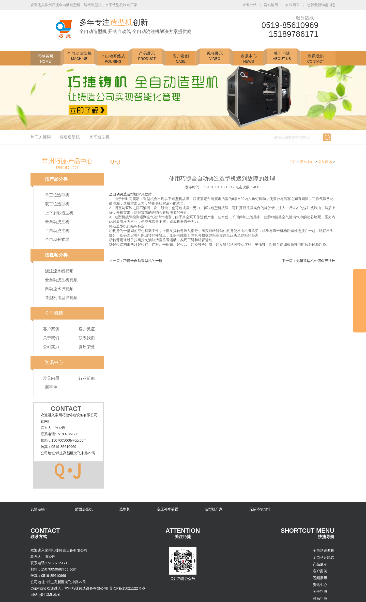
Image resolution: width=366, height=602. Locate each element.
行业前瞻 (87, 378)
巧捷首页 (45, 58)
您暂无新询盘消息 (321, 5)
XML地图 (53, 595)
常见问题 (51, 378)
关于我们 (51, 338)
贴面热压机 (84, 509)
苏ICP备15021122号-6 (127, 588)
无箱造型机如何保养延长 (315, 261)
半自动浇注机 (57, 230)
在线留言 (293, 5)
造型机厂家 (214, 509)
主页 (292, 162)
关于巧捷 (282, 56)
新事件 (51, 387)
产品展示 (147, 56)
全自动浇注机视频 (61, 280)
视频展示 (215, 56)
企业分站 (250, 5)
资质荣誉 (87, 347)
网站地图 (271, 5)
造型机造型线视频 (61, 297)
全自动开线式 (113, 58)
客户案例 (181, 58)
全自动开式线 (57, 239)
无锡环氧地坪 (260, 509)
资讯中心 (248, 58)
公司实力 (51, 347)
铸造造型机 (69, 137)
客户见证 (87, 329)
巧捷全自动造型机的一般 (142, 261)
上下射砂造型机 (59, 213)
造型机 (124, 509)
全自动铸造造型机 (123, 194)
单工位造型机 (57, 195)
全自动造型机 (79, 56)
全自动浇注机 (57, 222)
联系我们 (315, 58)
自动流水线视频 (59, 289)
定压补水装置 (167, 509)
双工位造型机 (57, 204)
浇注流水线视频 (59, 271)
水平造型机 (99, 137)
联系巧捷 (320, 598)
